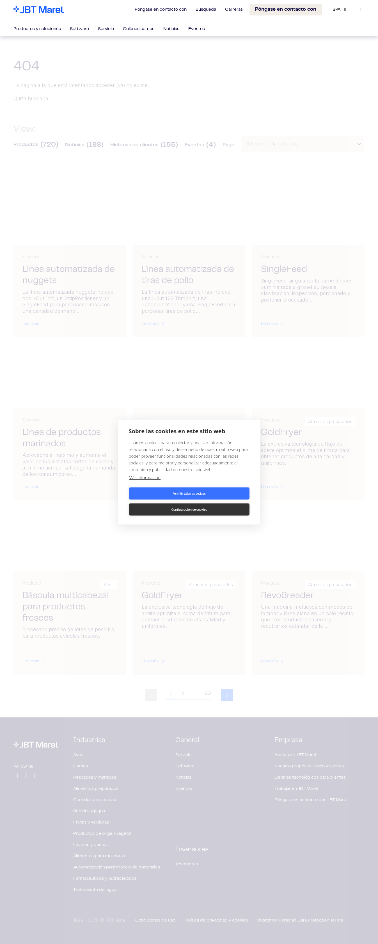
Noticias (171, 29)
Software (79, 29)
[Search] (361, 9)
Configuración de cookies (220, 501)
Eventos (196, 29)
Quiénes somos (138, 29)
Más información (145, 485)
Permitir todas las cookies (157, 501)
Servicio (106, 29)
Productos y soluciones (37, 29)
